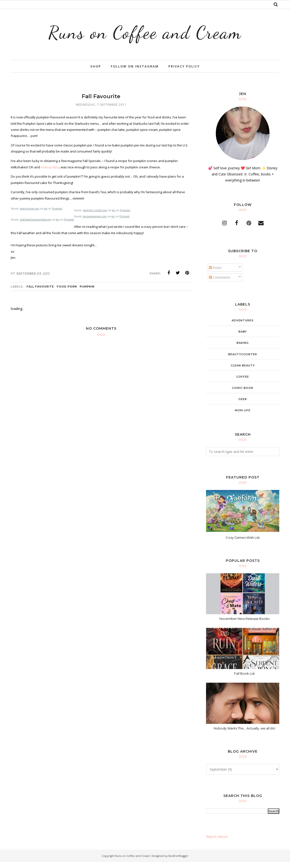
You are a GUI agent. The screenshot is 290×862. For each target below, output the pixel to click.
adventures (243, 320)
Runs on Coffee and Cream (145, 32)
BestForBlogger (178, 856)
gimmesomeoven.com (95, 216)
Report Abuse (217, 836)
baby (242, 331)
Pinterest (57, 208)
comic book (242, 388)
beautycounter (242, 354)
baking (243, 343)
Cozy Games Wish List (243, 537)
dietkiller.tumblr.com (95, 210)
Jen (46, 208)
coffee (242, 376)
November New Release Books (244, 619)
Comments (219, 277)
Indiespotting (51, 167)
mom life (242, 410)
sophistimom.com (29, 208)
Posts (215, 267)
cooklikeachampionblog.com (35, 219)
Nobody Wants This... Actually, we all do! (244, 728)
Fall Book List (244, 673)
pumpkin (87, 286)
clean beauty (243, 365)
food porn (67, 286)
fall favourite (40, 286)
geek (242, 399)
